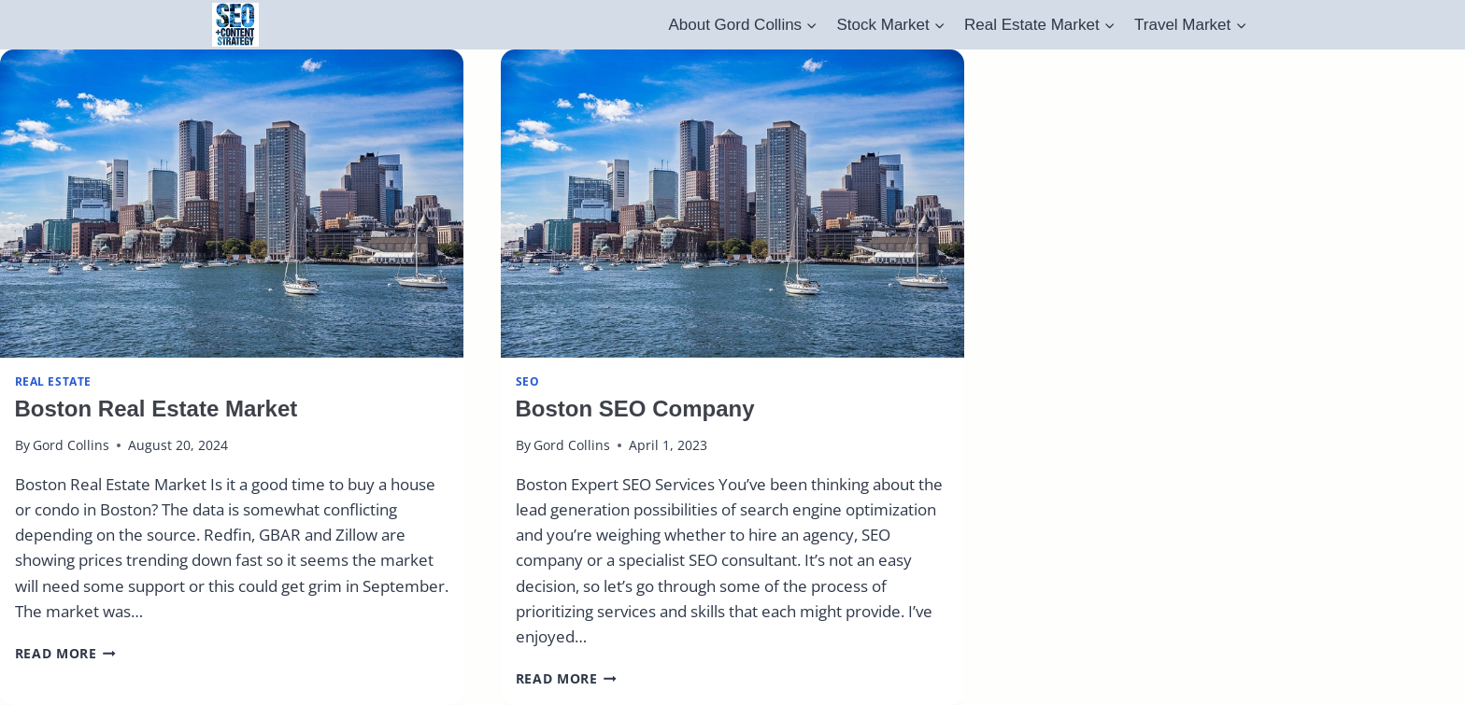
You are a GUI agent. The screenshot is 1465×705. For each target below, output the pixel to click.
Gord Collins (71, 445)
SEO (528, 381)
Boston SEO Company (635, 408)
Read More (66, 653)
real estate (53, 381)
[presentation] (231, 204)
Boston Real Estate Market (156, 408)
